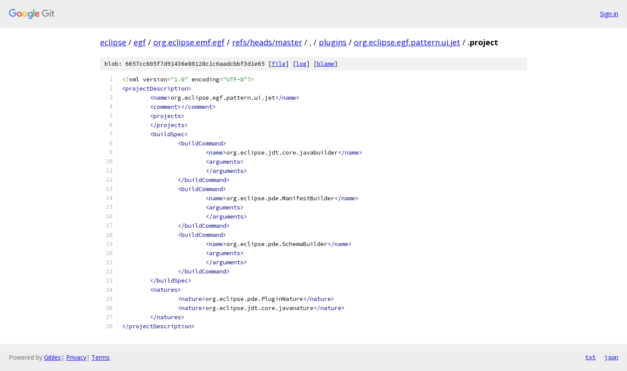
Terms (100, 357)
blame (325, 63)
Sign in (609, 14)
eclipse (113, 42)
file (279, 63)
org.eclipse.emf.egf (189, 42)
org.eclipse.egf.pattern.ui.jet (407, 42)
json (611, 357)
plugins (333, 42)
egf (140, 42)
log (301, 63)
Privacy (76, 357)
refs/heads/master (267, 42)
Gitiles (52, 357)
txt (590, 357)
